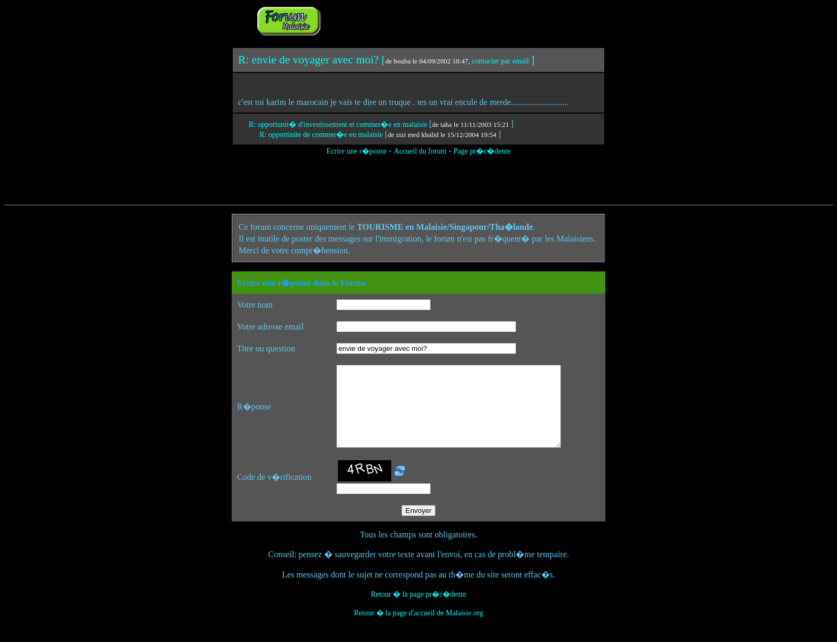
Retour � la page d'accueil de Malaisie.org (418, 629)
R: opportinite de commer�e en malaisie (322, 135)
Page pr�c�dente (482, 151)
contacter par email (500, 61)
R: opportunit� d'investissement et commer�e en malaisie (339, 125)
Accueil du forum (420, 151)
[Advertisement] (457, 20)
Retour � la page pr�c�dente (419, 610)
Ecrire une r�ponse (356, 151)
